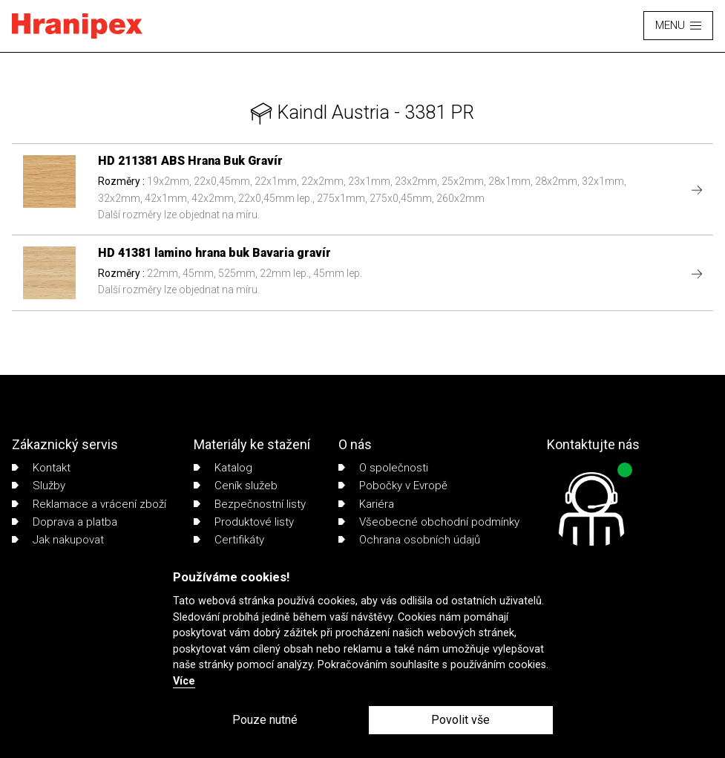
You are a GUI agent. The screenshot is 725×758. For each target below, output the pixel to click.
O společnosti (383, 467)
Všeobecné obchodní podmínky (428, 522)
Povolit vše (460, 720)
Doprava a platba (64, 522)
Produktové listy (244, 522)
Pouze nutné (265, 720)
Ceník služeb (236, 485)
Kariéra (366, 504)
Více (184, 681)
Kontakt (41, 467)
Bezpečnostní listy (250, 504)
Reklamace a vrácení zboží (89, 504)
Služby (38, 485)
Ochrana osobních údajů (409, 539)
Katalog (223, 467)
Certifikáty (229, 539)
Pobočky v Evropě (392, 485)
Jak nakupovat (58, 539)
